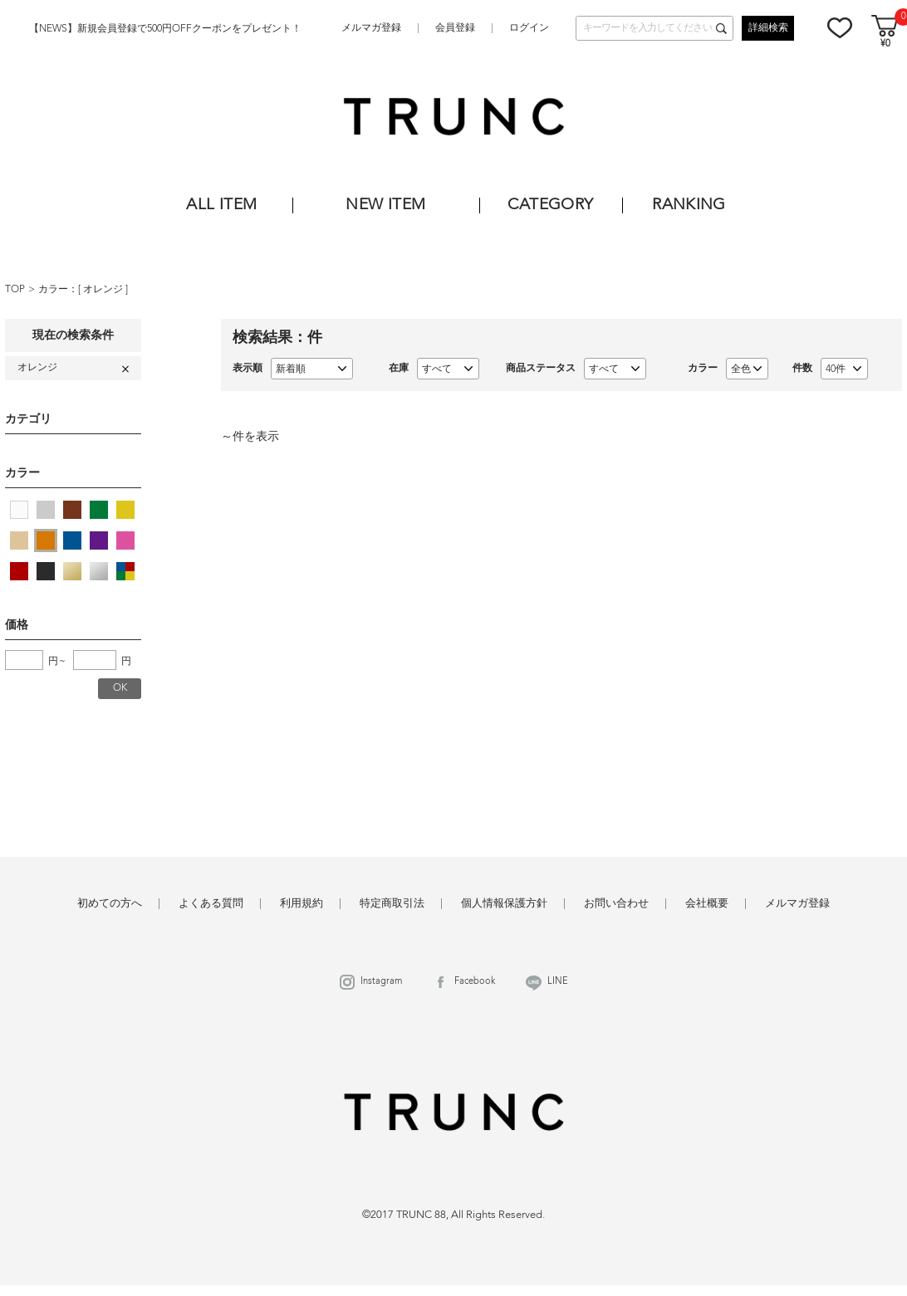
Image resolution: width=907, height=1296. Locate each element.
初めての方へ (109, 903)
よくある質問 (211, 903)
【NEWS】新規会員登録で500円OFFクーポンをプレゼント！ (165, 29)
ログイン (529, 28)
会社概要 (706, 903)
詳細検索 (768, 28)
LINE (557, 981)
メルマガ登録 (371, 28)
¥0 (885, 44)
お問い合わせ (616, 903)
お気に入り (839, 27)
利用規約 (301, 903)
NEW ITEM (385, 205)
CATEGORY (550, 205)
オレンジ (104, 290)
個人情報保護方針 (504, 903)
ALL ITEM (221, 205)
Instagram (381, 981)
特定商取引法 (392, 903)
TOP (15, 290)
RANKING (689, 205)
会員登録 (455, 28)
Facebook (474, 981)
